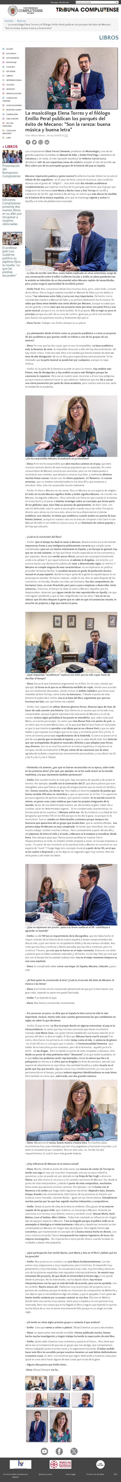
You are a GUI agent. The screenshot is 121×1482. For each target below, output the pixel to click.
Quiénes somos (45, 1474)
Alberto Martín (38, 135)
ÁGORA (9, 49)
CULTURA (10, 67)
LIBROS (9, 76)
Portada (9, 21)
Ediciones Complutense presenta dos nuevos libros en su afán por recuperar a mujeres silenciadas (12, 212)
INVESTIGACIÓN (13, 93)
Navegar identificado (60, 2)
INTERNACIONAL (14, 80)
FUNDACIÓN (12, 114)
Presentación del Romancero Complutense (11, 171)
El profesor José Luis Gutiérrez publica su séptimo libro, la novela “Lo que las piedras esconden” (11, 261)
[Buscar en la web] (117, 2)
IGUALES (10, 85)
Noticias (21, 21)
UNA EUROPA (12, 119)
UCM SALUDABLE (14, 105)
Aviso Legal (70, 1474)
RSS (115, 1474)
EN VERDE (10, 71)
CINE (8, 138)
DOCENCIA (11, 53)
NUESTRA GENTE (14, 110)
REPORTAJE (11, 62)
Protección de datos (95, 1474)
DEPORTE (10, 89)
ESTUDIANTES (12, 58)
